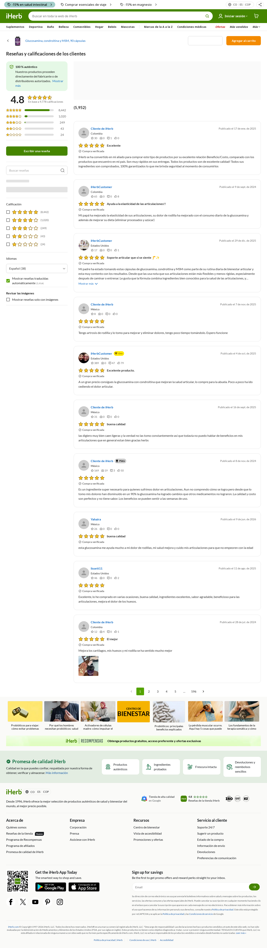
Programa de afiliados (20, 845)
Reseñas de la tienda (25, 834)
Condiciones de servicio (201, 913)
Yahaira (96, 519)
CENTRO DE (133, 712)
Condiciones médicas (191, 27)
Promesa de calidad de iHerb (25, 852)
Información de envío (211, 845)
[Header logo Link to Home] (14, 16)
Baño (50, 27)
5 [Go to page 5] (175, 691)
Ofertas (220, 27)
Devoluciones (206, 852)
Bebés (112, 27)
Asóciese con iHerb (82, 839)
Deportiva (36, 27)
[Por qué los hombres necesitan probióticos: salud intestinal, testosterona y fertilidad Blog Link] (61, 716)
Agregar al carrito (244, 40)
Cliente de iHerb (102, 128)
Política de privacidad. (223, 909)
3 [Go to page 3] (158, 691)
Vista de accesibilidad (148, 833)
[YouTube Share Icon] (35, 902)
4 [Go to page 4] (167, 691)
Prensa (74, 833)
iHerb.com (13, 926)
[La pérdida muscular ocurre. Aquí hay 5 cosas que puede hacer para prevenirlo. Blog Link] (205, 716)
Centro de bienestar (147, 827)
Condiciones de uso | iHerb (143, 940)
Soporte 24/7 (206, 827)
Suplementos (15, 27)
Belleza (64, 27)
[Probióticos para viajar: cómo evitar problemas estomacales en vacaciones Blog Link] (25, 716)
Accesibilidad (166, 940)
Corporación (78, 827)
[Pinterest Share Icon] (47, 902)
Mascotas (128, 27)
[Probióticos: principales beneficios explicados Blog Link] (168, 716)
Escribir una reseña (37, 151)
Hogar (99, 27)
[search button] (207, 16)
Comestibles (82, 27)
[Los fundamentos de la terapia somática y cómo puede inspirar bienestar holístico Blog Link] (241, 716)
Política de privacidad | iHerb (108, 940)
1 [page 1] (140, 691)
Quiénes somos (16, 827)
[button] (260, 4)
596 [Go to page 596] (193, 691)
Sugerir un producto (210, 833)
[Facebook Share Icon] (11, 902)
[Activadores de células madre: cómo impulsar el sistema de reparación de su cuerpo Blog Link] (98, 716)
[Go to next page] (203, 691)
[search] (62, 170)
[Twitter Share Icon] (23, 902)
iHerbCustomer (101, 187)
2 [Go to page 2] (149, 691)
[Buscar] (120, 16)
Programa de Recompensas (24, 839)
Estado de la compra (210, 839)
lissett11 (96, 568)
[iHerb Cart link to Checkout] (256, 16)
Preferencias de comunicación (216, 858)
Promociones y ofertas (148, 839)
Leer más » (241, 932)
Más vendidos (239, 27)
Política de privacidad (173, 913)
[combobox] (37, 245)
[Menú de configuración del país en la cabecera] (242, 4)
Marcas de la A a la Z (158, 27)
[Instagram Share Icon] (60, 902)
